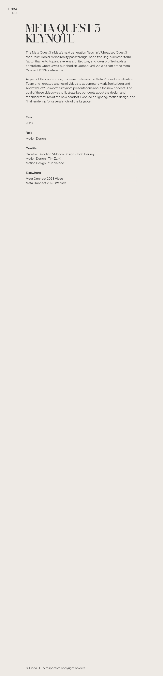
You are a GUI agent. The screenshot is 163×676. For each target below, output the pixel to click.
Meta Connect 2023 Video (44, 178)
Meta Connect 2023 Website (46, 183)
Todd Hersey (85, 154)
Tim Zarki (54, 158)
